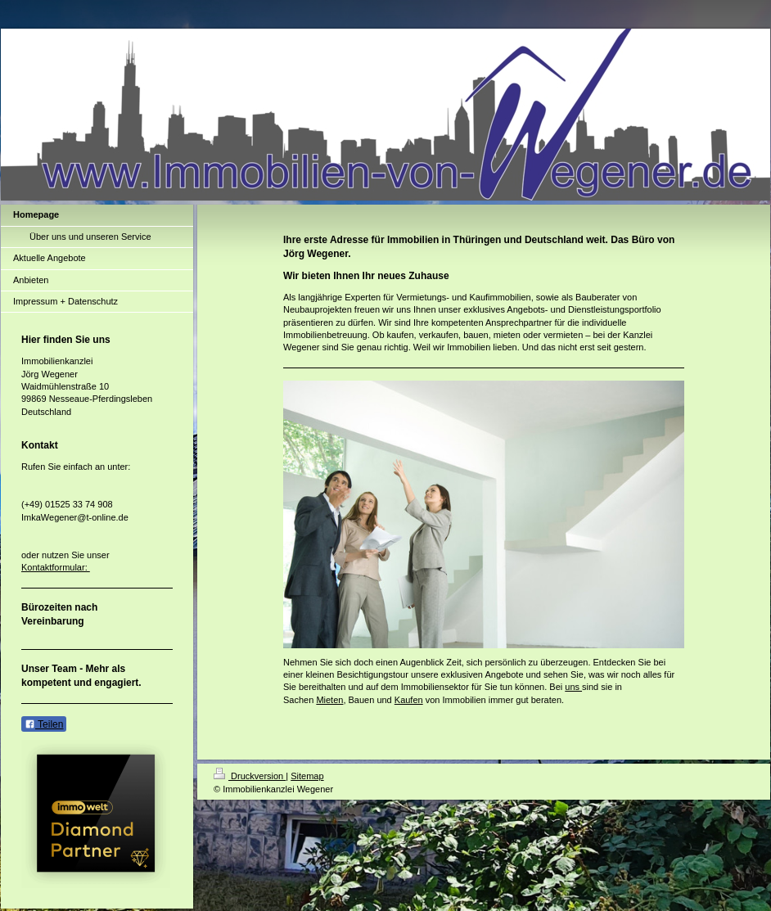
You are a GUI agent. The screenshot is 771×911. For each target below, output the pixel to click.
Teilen (44, 724)
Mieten (329, 700)
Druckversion (250, 776)
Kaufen (409, 700)
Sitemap (307, 776)
